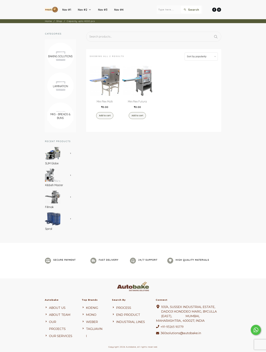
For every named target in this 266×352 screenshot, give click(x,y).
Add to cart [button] (105, 115)
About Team (59, 315)
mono (91, 315)
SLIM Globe (52, 163)
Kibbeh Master (54, 185)
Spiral (48, 228)
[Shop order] (202, 57)
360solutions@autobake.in (180, 333)
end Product (128, 315)
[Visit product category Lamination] (60, 86)
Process (123, 308)
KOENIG (92, 308)
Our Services (60, 336)
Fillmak (49, 207)
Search (215, 36)
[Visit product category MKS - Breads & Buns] (60, 116)
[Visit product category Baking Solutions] (60, 56)
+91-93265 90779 (172, 327)
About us (57, 308)
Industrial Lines (130, 322)
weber (92, 322)
